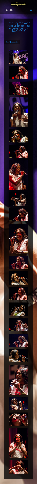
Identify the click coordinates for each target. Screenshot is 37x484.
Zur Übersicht (12, 42)
